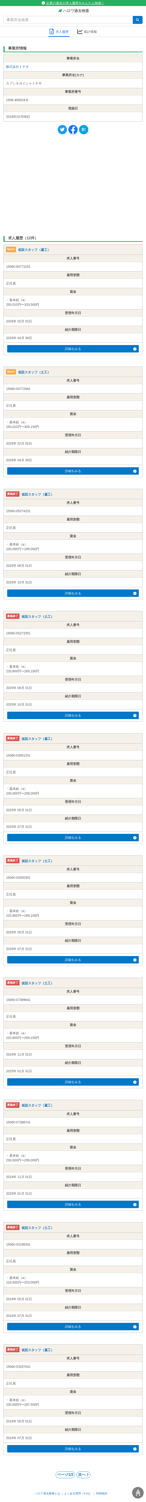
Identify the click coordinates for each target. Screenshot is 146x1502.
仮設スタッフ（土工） (34, 372)
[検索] (138, 20)
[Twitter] (62, 129)
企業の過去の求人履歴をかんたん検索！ (73, 3)
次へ (83, 1475)
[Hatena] (83, 129)
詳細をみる (100, 349)
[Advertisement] (73, 184)
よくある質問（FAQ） (78, 1493)
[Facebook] (73, 129)
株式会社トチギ (17, 67)
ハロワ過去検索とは (47, 1493)
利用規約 (101, 1493)
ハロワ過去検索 (73, 11)
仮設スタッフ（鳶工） (34, 250)
